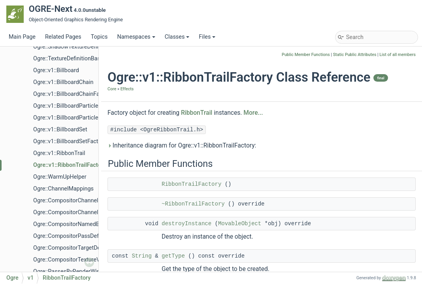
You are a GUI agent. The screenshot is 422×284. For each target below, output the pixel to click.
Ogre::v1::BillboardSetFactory (69, 141)
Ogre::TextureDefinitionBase (68, 58)
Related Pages (63, 37)
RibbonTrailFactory (191, 184)
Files (207, 37)
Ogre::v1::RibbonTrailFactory (69, 165)
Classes (177, 37)
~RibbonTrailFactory (193, 204)
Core (111, 89)
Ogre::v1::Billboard (56, 70)
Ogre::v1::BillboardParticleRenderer (77, 106)
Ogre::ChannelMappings (63, 188)
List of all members (397, 54)
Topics (99, 37)
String (141, 256)
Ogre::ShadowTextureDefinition (72, 46)
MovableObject (239, 223)
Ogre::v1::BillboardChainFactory (72, 94)
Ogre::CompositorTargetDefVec (72, 248)
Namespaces (136, 37)
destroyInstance (186, 223)
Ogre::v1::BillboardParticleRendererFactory (86, 117)
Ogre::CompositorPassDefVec (70, 236)
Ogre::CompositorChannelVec (70, 212)
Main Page (22, 37)
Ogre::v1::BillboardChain (63, 82)
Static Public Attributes (355, 54)
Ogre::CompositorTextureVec (69, 259)
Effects (127, 89)
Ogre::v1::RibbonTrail (59, 153)
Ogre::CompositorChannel (65, 200)
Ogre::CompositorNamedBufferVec (77, 224)
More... (253, 112)
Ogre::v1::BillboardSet (60, 129)
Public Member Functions (306, 54)
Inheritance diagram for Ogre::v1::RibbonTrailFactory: (181, 145)
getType (173, 256)
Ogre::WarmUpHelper (60, 177)
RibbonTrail (196, 112)
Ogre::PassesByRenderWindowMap (77, 271)
